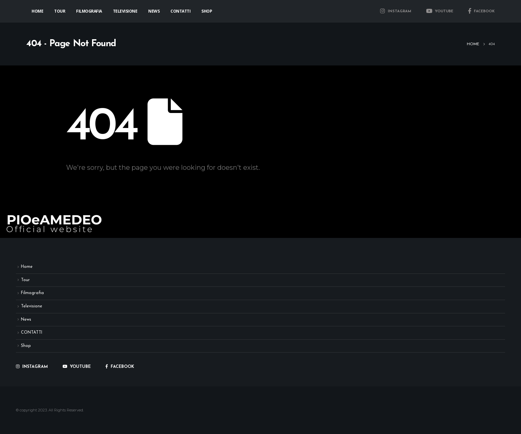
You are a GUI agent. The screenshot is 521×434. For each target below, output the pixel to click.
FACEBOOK (481, 11)
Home (37, 11)
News (153, 11)
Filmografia (89, 11)
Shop (206, 11)
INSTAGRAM (395, 11)
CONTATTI (180, 11)
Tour (59, 11)
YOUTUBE (439, 11)
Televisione (125, 11)
